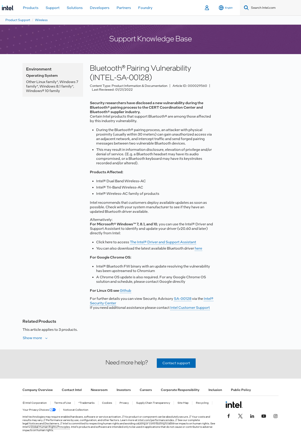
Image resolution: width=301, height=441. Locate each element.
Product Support (17, 20)
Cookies (107, 403)
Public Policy (241, 390)
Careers (146, 390)
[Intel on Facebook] (229, 415)
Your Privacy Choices (39, 410)
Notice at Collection (75, 410)
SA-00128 (182, 298)
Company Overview (37, 390)
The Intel (137, 242)
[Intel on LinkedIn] (252, 415)
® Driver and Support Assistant (170, 242)
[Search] (245, 7)
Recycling (202, 403)
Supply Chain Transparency (153, 403)
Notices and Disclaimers (44, 423)
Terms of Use (62, 403)
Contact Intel (72, 390)
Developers (99, 7)
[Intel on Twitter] (240, 415)
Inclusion (215, 390)
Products (30, 7)
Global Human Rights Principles (50, 427)
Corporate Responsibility (180, 390)
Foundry (145, 7)
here (198, 248)
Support (53, 7)
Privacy (124, 403)
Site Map (182, 403)
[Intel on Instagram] (275, 415)
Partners (124, 7)
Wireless (41, 20)
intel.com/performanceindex (156, 420)
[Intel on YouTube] (264, 415)
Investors (124, 390)
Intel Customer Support (190, 307)
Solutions (75, 7)
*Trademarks (86, 403)
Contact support (176, 363)
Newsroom (99, 390)
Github (125, 290)
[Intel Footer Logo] (234, 404)
